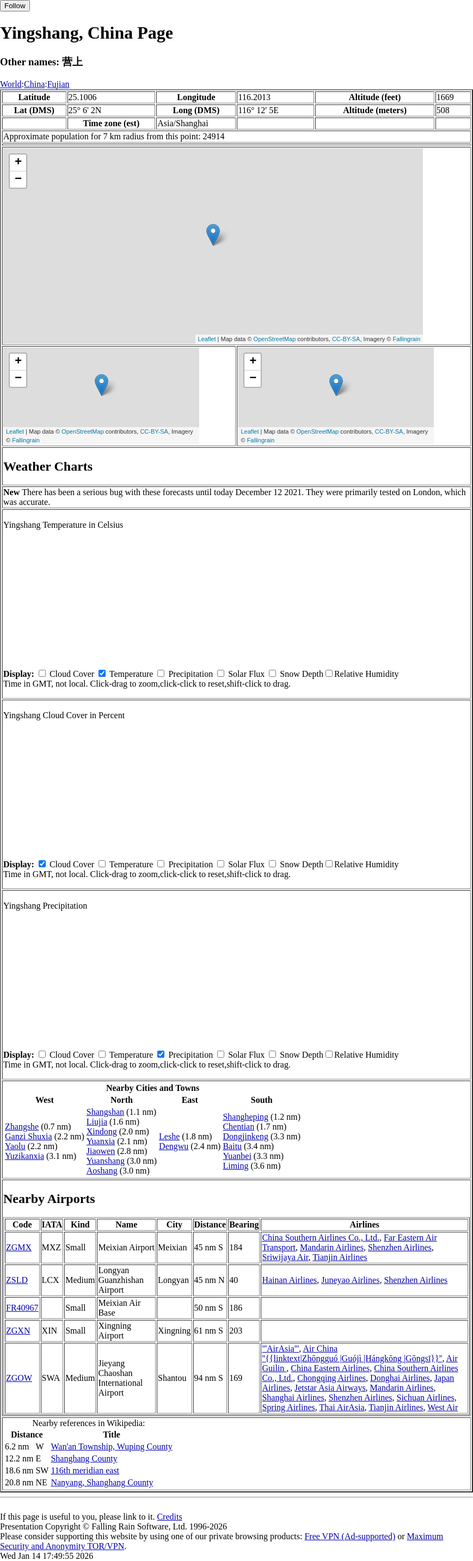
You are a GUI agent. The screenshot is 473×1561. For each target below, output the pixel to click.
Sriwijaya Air (285, 1257)
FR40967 (22, 1307)
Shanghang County (84, 1458)
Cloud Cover (72, 673)
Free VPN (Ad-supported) (349, 1536)
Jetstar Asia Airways (330, 1387)
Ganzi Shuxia (28, 1136)
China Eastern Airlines (330, 1368)
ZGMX (19, 1247)
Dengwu (173, 1146)
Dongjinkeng (245, 1136)
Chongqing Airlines (331, 1378)
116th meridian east (85, 1470)
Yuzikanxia (24, 1156)
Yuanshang (106, 1160)
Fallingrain (407, 339)
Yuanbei (237, 1156)
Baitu (232, 1146)
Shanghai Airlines (293, 1397)
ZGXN (18, 1330)
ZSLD (17, 1280)
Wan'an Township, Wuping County (111, 1446)
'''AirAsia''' (280, 1348)
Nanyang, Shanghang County (102, 1482)
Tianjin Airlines (339, 1257)
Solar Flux (246, 673)
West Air (442, 1407)
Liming (235, 1165)
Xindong (102, 1131)
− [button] (18, 179)
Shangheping (245, 1116)
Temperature (131, 673)
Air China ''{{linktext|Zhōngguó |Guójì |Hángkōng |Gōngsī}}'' (352, 1353)
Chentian (238, 1126)
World (11, 84)
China (34, 84)
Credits (169, 1516)
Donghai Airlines (400, 1378)
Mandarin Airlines (332, 1247)
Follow (15, 6)
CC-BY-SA (346, 339)
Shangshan (105, 1111)
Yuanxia (101, 1141)
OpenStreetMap (275, 339)
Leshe (169, 1136)
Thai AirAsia (341, 1407)
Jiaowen (101, 1151)
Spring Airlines (288, 1407)
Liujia (97, 1121)
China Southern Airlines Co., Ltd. (320, 1237)
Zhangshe (22, 1126)
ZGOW (19, 1378)
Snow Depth (301, 673)
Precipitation (190, 673)
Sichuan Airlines (425, 1397)
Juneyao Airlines (350, 1280)
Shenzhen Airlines (400, 1247)
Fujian (58, 84)
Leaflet (207, 339)
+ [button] (18, 163)
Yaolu (15, 1146)
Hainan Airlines (289, 1280)
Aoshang (102, 1170)
